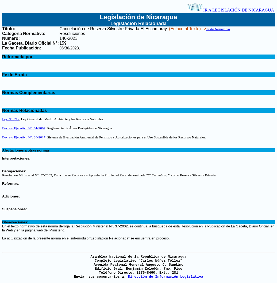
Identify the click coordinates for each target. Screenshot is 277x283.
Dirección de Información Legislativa (165, 277)
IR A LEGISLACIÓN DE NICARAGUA (230, 10)
